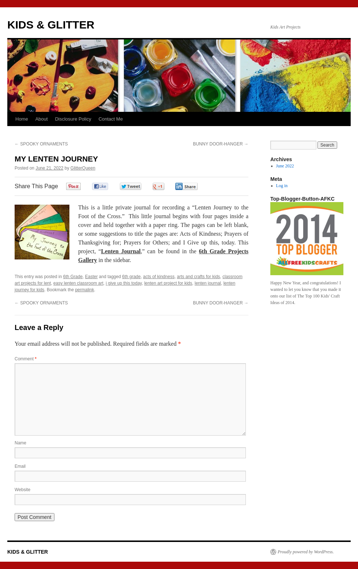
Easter (91, 276)
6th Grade (73, 276)
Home (21, 119)
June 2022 (285, 165)
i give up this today (124, 283)
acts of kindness (159, 276)
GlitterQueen (83, 168)
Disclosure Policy (73, 119)
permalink (84, 289)
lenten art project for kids (168, 283)
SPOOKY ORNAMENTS (41, 144)
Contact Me (111, 119)
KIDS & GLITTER (50, 25)
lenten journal (208, 283)
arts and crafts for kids (198, 276)
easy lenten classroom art (78, 283)
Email (20, 466)
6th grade (131, 276)
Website (22, 489)
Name (20, 442)
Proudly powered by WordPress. (306, 551)
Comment (26, 358)
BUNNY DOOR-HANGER (220, 144)
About (41, 119)
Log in (282, 185)
